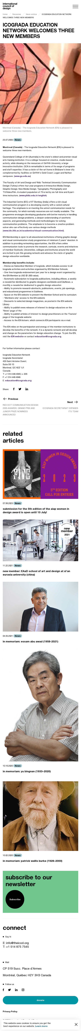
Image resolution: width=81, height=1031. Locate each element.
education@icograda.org (48, 336)
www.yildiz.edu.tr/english (33, 195)
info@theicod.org (17, 943)
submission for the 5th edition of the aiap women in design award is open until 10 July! (36, 510)
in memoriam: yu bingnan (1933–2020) (27, 771)
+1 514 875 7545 (17, 946)
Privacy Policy (10, 1011)
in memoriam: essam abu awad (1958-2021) (30, 641)
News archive (31, 14)
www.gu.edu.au (22, 176)
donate (40, 1000)
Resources (16, 14)
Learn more (41, 1026)
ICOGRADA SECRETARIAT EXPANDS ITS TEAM (60, 410)
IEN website (17, 336)
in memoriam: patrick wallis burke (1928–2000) (32, 860)
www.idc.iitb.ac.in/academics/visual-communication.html (33, 230)
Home (5, 14)
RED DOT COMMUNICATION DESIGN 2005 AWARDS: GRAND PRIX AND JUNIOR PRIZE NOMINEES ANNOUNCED (20, 410)
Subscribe (14, 899)
